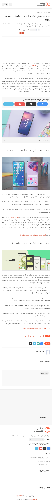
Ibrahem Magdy (33, 499)
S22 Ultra (34, 66)
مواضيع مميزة (33, 336)
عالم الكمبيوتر (19, 496)
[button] (41, 343)
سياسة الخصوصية (44, 465)
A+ (23, 33)
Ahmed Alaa (33, 30)
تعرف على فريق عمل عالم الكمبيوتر (40, 458)
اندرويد (38, 13)
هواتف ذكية (23, 336)
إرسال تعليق (44, 373)
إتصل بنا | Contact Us (44, 461)
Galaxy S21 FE (15, 217)
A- (20, 33)
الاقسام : (48, 440)
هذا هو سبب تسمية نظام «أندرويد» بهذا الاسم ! (33, 328)
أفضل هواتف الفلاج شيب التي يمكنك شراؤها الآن (33, 235)
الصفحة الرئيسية (46, 13)
